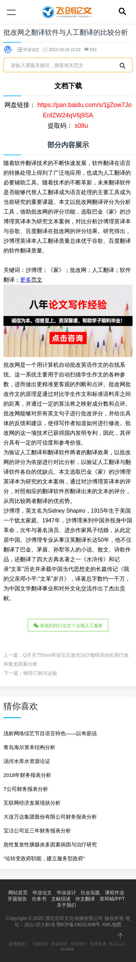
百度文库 (98, 944)
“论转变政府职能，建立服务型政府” (44, 858)
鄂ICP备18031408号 (78, 924)
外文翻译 (85, 899)
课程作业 (114, 892)
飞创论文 (40, 944)
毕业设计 (66, 892)
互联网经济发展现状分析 (32, 803)
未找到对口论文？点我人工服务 (68, 625)
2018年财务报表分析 (27, 775)
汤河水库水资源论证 (26, 761)
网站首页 (18, 892)
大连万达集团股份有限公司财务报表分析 (50, 817)
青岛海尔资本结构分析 (29, 747)
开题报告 (17, 899)
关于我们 (66, 905)
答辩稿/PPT (112, 899)
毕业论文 (31, 49)
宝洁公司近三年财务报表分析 (37, 831)
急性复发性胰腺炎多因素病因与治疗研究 (50, 844)
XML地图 (111, 924)
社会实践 (90, 892)
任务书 (39, 899)
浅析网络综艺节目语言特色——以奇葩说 (50, 733)
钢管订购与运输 (40, 673)
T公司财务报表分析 (25, 789)
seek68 (67, 949)
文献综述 (61, 899)
